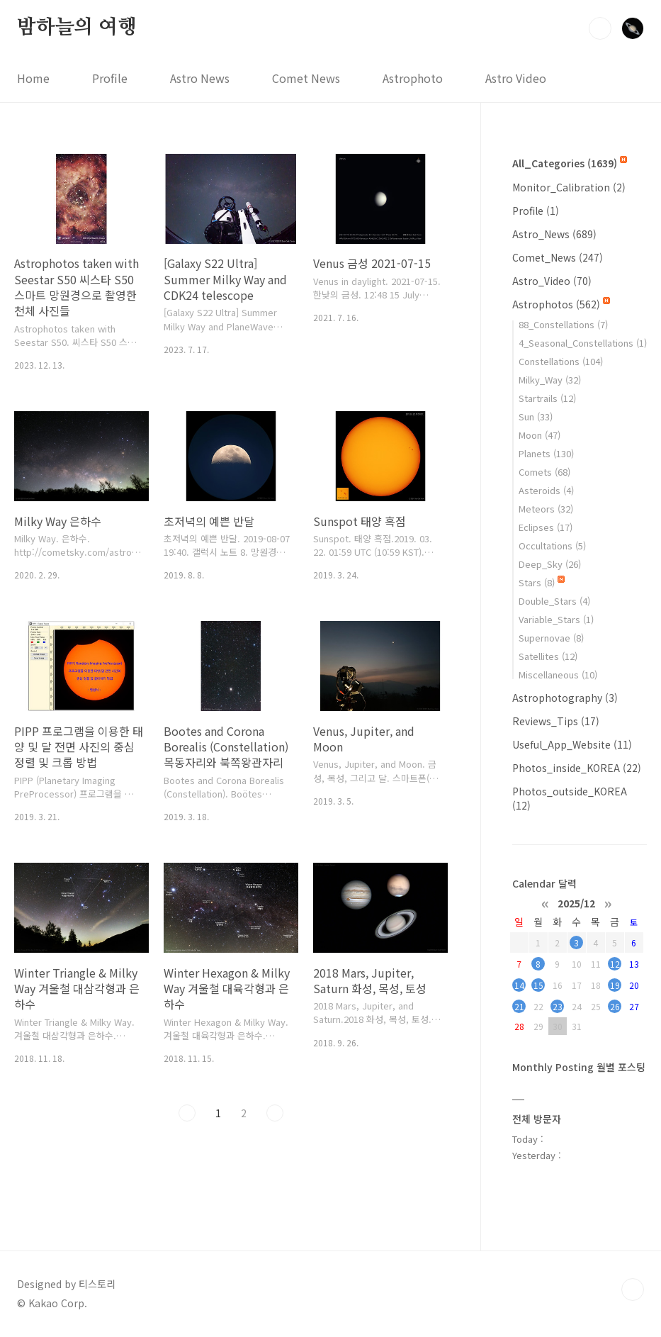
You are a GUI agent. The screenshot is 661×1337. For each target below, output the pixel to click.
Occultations (552, 545)
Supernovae (551, 637)
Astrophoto (413, 77)
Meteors (546, 508)
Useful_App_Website (572, 744)
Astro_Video (552, 281)
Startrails (547, 398)
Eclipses (545, 527)
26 (615, 1006)
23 (558, 1006)
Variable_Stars (556, 619)
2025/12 (576, 902)
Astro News (200, 77)
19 (615, 985)
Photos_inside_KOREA (576, 768)
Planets (546, 453)
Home (33, 77)
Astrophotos (561, 304)
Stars (542, 582)
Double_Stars (554, 601)
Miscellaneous (558, 674)
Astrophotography (565, 697)
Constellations (561, 361)
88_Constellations (563, 324)
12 (615, 964)
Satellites (548, 656)
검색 (600, 28)
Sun (536, 416)
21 (519, 1006)
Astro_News (554, 234)
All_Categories (569, 163)
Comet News (306, 77)
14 (519, 985)
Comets (544, 472)
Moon (539, 435)
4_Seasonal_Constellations (583, 342)
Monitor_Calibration (569, 187)
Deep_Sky (550, 564)
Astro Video (515, 77)
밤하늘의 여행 (77, 28)
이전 (187, 1112)
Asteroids (546, 490)
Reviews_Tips (555, 721)
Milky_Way (550, 379)
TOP (632, 1289)
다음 (274, 1112)
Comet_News (557, 257)
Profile (110, 77)
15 (538, 985)
